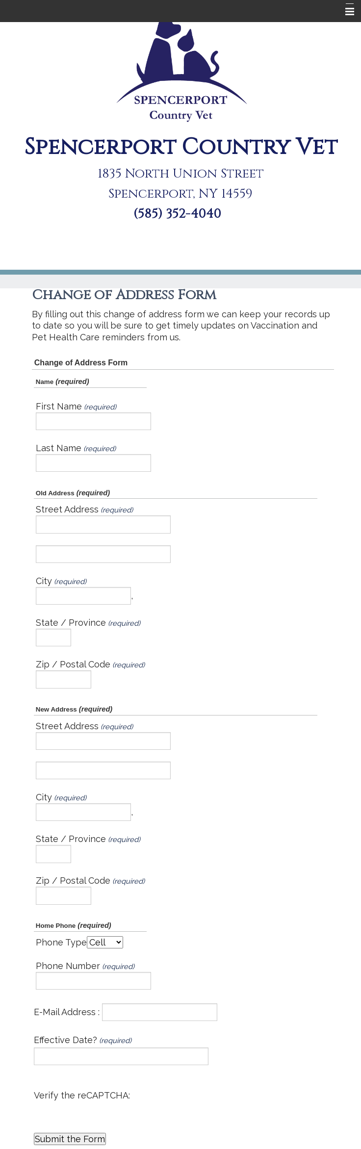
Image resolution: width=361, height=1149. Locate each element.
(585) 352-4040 (177, 214)
